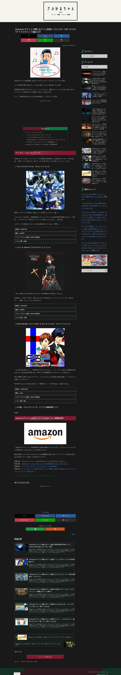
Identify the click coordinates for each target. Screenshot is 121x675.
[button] (71, 36)
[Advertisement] (45, 109)
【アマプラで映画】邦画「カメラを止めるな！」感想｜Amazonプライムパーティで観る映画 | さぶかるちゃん (94, 234)
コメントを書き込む (45, 655)
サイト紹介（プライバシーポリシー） (98, 670)
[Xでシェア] (19, 36)
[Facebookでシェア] (30, 36)
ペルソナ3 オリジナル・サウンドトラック (39, 131)
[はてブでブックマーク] (40, 36)
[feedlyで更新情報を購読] (43, 525)
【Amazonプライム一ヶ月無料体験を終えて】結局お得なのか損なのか (43, 458)
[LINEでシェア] (61, 36)
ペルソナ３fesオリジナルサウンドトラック (39, 133)
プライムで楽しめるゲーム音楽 (22, 479)
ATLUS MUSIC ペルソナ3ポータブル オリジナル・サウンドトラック (46, 135)
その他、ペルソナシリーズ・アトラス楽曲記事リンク (42, 138)
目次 (42, 124)
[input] (94, 270)
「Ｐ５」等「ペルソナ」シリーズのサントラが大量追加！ (39, 463)
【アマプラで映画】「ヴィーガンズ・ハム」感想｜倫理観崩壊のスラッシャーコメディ (93, 229)
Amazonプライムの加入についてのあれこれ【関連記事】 (42, 140)
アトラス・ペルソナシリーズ (34, 128)
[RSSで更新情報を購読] (47, 525)
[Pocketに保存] (50, 36)
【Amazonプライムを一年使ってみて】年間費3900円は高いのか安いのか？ (44, 460)
